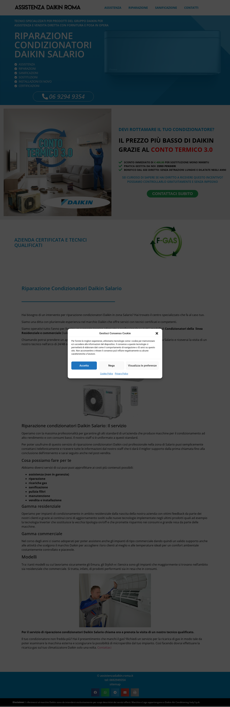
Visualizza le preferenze (142, 365)
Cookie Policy (106, 373)
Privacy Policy (121, 373)
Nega (111, 365)
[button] (157, 333)
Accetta (84, 365)
